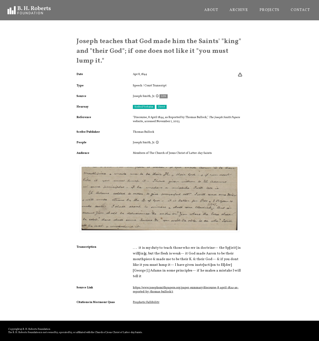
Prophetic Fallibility (146, 302)
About (211, 10)
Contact (300, 10)
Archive (238, 10)
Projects (269, 10)
